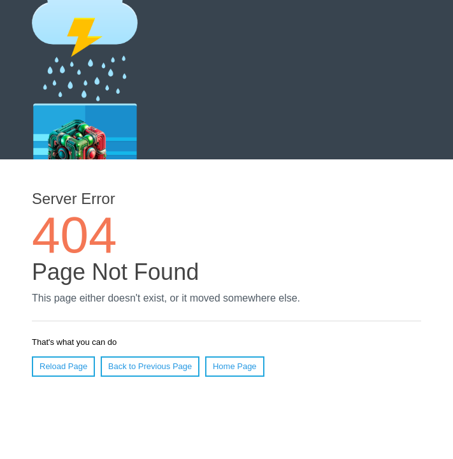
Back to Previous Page (150, 366)
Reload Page (63, 366)
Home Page (235, 366)
